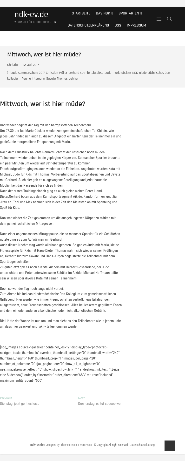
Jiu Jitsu (97, 73)
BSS (118, 25)
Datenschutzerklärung (88, 25)
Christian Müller (56, 73)
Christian (13, 65)
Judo (108, 73)
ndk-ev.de (31, 14)
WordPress (85, 445)
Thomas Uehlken (68, 78)
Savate (51, 78)
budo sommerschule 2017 (28, 73)
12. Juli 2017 (31, 65)
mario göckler (122, 73)
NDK (135, 73)
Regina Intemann (33, 78)
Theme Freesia (69, 445)
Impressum (136, 25)
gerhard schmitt (79, 73)
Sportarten (129, 13)
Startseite (81, 13)
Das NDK (103, 13)
